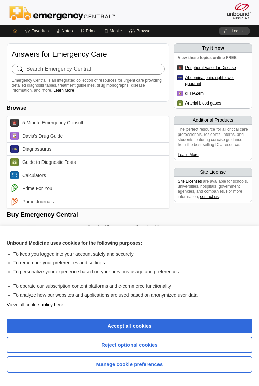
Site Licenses (190, 181)
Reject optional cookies (129, 345)
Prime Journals (32, 202)
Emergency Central (62, 12)
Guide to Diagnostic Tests (43, 162)
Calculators (28, 175)
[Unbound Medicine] (237, 11)
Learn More (63, 90)
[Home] (15, 31)
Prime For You (31, 188)
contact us (209, 196)
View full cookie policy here (35, 304)
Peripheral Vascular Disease (210, 67)
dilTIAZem (194, 93)
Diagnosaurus (30, 149)
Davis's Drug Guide (36, 136)
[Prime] (88, 31)
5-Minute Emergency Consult (46, 123)
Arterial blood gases (203, 103)
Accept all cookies (130, 326)
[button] (140, 31)
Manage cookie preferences (129, 364)
